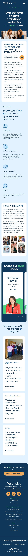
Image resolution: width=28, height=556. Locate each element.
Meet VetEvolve (14, 525)
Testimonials (14, 503)
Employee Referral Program (14, 519)
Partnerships (14, 500)
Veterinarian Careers (14, 509)
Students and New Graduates (14, 512)
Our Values (14, 528)
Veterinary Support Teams (14, 514)
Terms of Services (19, 544)
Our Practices (14, 530)
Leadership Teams (14, 516)
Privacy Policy (7, 544)
